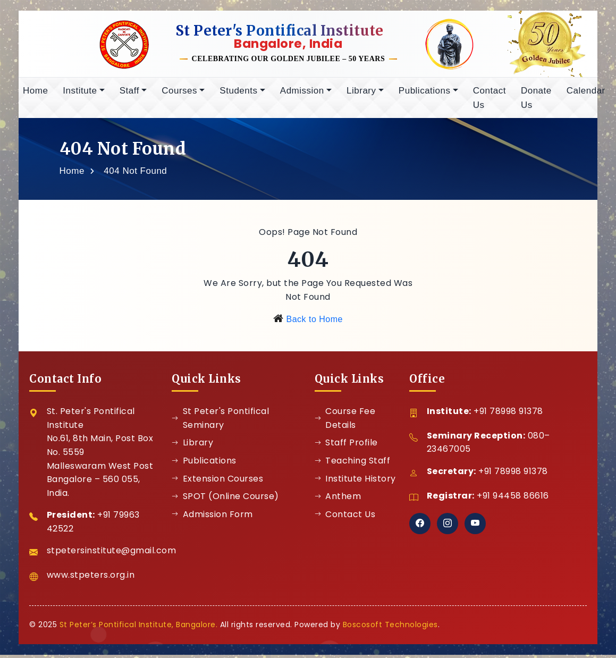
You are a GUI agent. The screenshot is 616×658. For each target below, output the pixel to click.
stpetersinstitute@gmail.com (111, 554)
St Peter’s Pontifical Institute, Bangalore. (139, 628)
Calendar (586, 94)
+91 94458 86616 (513, 499)
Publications (204, 464)
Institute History (355, 482)
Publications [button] (425, 94)
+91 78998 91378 (508, 415)
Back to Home (314, 322)
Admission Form (212, 518)
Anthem (338, 500)
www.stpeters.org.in (91, 578)
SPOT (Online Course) (225, 500)
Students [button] (238, 94)
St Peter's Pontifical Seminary (220, 422)
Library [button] (361, 94)
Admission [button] (302, 94)
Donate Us (536, 101)
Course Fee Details (345, 422)
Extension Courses (217, 482)
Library (192, 446)
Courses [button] (179, 94)
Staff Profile (346, 446)
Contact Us (489, 101)
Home (35, 94)
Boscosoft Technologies (390, 628)
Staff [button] (129, 94)
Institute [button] (80, 94)
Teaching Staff (353, 464)
